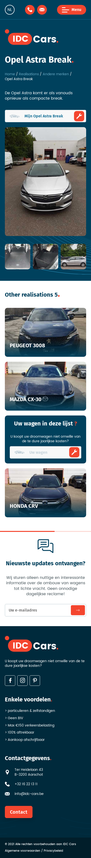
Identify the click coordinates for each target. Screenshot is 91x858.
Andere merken (56, 74)
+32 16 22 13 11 (26, 784)
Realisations (29, 74)
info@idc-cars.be (29, 794)
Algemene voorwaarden (22, 851)
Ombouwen (79, 116)
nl (10, 9)
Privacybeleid (53, 851)
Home (10, 74)
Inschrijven (78, 610)
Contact (18, 812)
